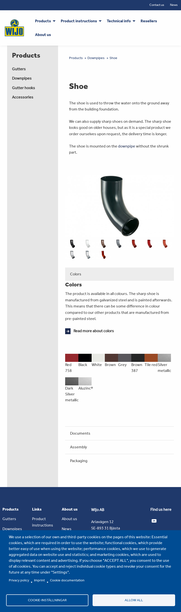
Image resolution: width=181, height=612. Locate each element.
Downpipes (22, 78)
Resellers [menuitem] (149, 21)
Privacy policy (19, 580)
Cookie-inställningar (47, 600)
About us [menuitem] (43, 34)
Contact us (156, 5)
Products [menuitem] (43, 21)
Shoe (113, 58)
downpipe (126, 146)
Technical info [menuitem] (119, 21)
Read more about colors (93, 331)
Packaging (78, 460)
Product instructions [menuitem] (79, 21)
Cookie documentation (67, 580)
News (174, 5)
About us (69, 518)
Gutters (19, 69)
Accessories (22, 97)
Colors (75, 274)
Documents (80, 433)
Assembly (78, 447)
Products (76, 58)
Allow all (134, 600)
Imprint (39, 580)
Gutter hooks (23, 88)
